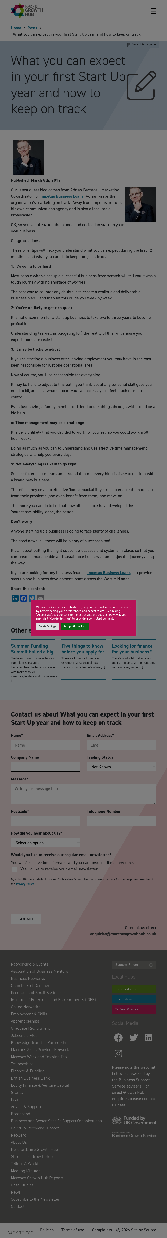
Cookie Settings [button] (47, 626)
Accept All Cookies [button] (75, 626)
